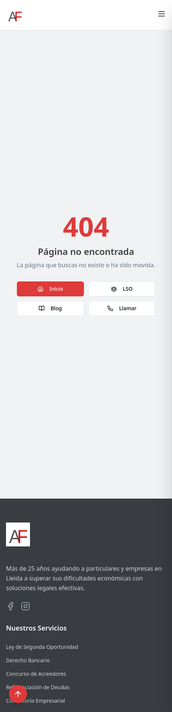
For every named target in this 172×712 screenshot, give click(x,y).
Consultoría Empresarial (35, 700)
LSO (122, 288)
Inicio (50, 288)
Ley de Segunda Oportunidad (42, 646)
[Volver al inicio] (18, 694)
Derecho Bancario (28, 660)
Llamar (121, 308)
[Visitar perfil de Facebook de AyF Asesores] (10, 606)
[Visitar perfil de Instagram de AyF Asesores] (25, 606)
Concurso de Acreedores (36, 673)
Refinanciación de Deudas (38, 687)
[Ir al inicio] (15, 15)
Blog (50, 308)
